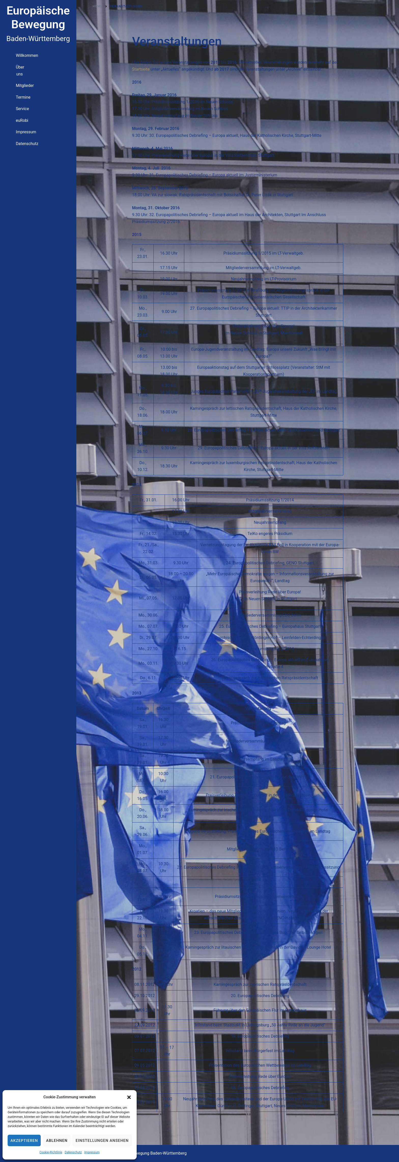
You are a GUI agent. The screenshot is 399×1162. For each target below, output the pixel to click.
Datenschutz (73, 1152)
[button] (129, 1097)
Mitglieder (13, 85)
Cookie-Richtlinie (50, 1152)
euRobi (10, 118)
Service (11, 107)
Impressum (91, 1152)
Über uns (12, 74)
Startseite (141, 69)
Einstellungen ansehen (102, 1140)
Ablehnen (56, 1140)
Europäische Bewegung (38, 17)
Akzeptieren (24, 1140)
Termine (11, 96)
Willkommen (15, 63)
